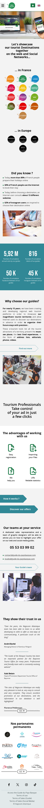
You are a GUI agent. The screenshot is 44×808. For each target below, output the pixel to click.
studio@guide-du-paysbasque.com (20, 559)
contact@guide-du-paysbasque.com (20, 555)
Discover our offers (20, 509)
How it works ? (11, 498)
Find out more (25, 348)
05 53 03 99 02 (22, 547)
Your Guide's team (23, 567)
